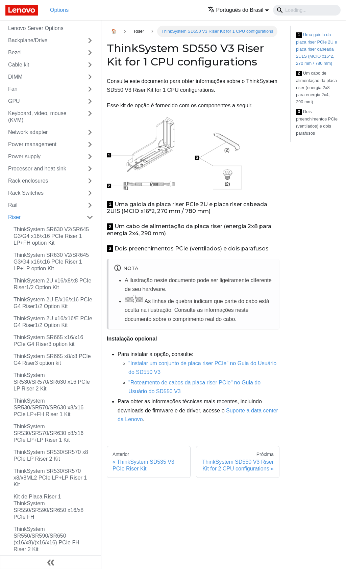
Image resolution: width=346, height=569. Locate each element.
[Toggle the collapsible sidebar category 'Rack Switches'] (90, 193)
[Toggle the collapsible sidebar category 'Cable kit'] (90, 64)
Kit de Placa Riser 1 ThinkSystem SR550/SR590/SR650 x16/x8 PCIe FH (48, 507)
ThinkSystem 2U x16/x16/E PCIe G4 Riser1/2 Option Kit (53, 322)
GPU (14, 101)
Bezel (15, 52)
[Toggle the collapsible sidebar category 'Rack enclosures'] (90, 180)
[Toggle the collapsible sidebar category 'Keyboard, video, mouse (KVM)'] (90, 117)
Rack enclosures (28, 181)
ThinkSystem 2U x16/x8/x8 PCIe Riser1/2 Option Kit (52, 284)
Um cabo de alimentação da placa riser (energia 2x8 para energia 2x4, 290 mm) (316, 87)
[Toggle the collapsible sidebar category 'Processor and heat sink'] (90, 168)
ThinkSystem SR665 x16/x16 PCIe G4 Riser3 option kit (48, 340)
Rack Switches (26, 193)
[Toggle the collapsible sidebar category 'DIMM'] (90, 77)
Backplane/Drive (28, 40)
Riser (14, 217)
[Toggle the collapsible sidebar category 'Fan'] (90, 89)
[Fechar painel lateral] (50, 562)
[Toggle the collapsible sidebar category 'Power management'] (90, 144)
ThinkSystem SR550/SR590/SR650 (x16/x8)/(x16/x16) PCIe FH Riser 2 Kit (46, 539)
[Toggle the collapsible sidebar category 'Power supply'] (90, 156)
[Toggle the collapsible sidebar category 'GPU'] (90, 101)
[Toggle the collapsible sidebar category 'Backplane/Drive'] (90, 40)
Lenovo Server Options (36, 28)
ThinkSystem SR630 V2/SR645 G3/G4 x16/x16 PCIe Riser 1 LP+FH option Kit (51, 236)
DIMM (15, 77)
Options (59, 10)
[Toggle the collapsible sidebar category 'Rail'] (90, 205)
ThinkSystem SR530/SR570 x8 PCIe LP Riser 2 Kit (51, 455)
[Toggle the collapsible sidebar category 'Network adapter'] (90, 132)
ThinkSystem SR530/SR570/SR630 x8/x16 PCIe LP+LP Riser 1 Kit (48, 433)
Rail (13, 205)
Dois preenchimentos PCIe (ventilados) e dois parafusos (317, 122)
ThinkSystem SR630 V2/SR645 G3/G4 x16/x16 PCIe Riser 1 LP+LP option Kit (51, 261)
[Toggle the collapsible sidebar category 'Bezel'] (90, 52)
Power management (32, 144)
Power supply (24, 156)
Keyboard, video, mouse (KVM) (37, 116)
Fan (13, 89)
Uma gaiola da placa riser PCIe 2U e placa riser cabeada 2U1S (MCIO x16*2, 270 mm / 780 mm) (316, 49)
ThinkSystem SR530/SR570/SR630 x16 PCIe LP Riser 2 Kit (52, 381)
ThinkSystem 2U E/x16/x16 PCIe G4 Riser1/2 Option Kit (53, 303)
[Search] (307, 10)
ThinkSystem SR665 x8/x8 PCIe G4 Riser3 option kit (52, 359)
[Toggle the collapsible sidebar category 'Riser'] (90, 217)
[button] (238, 10)
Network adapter (28, 132)
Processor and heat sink (37, 168)
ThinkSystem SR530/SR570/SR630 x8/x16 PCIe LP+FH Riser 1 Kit (48, 407)
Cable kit (18, 64)
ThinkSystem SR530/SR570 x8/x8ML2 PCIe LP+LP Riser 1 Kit (50, 477)
